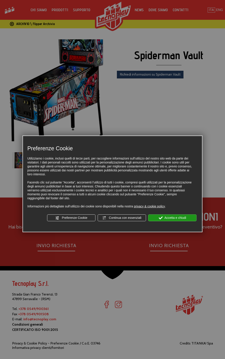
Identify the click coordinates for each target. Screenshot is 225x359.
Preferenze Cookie (71, 218)
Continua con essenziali (122, 218)
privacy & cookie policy (149, 206)
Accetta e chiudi (172, 218)
